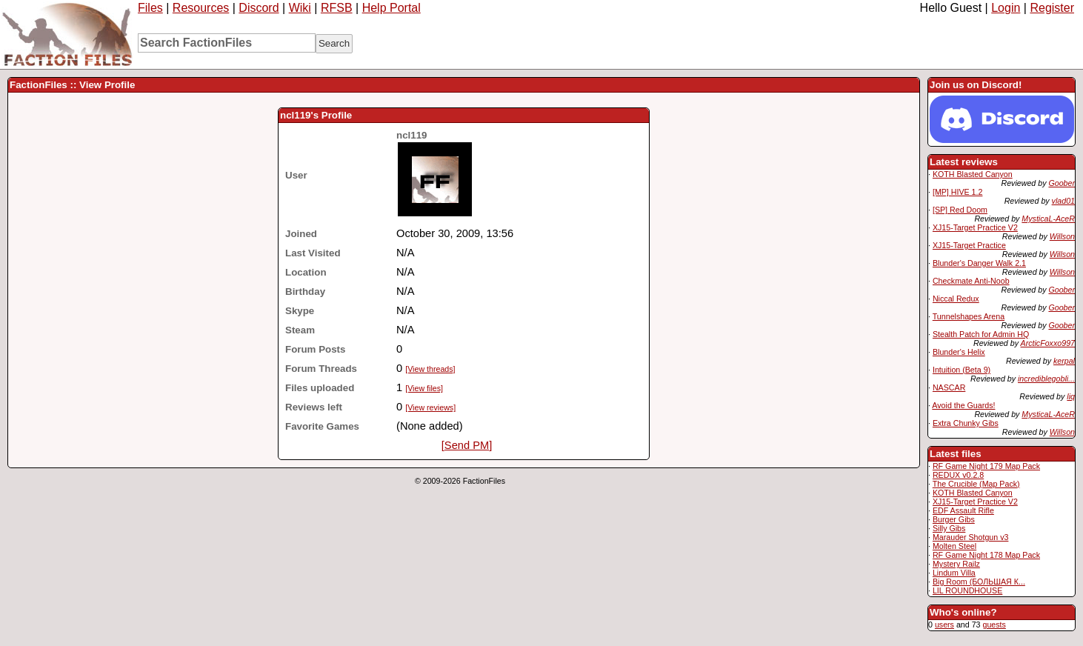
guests (993, 624)
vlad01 (1063, 200)
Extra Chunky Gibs (966, 423)
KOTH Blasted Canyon (973, 174)
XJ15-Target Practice (969, 245)
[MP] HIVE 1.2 (958, 191)
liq (1071, 396)
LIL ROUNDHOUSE (967, 590)
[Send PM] (466, 445)
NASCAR (949, 387)
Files (150, 7)
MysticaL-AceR (1048, 218)
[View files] (424, 388)
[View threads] (430, 368)
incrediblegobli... (1046, 378)
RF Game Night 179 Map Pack (986, 466)
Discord (259, 7)
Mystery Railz (956, 563)
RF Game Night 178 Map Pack (986, 554)
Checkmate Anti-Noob (971, 280)
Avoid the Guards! (963, 405)
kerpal (1064, 360)
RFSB (337, 7)
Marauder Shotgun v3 (970, 537)
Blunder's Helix (959, 351)
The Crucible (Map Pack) (976, 483)
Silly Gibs (949, 528)
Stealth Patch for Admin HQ (981, 334)
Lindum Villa (954, 572)
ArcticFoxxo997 (1048, 343)
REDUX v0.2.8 (958, 474)
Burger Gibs (954, 519)
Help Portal (391, 7)
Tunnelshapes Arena (968, 316)
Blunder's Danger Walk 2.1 (979, 263)
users (944, 624)
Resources (201, 7)
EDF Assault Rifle (963, 510)
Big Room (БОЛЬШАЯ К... (979, 581)
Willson (1062, 236)
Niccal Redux (956, 298)
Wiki (300, 7)
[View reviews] (430, 407)
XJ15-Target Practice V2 (975, 227)
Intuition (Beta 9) (961, 369)
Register (1052, 7)
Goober (1061, 183)
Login (1005, 7)
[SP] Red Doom (960, 209)
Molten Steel (954, 546)
